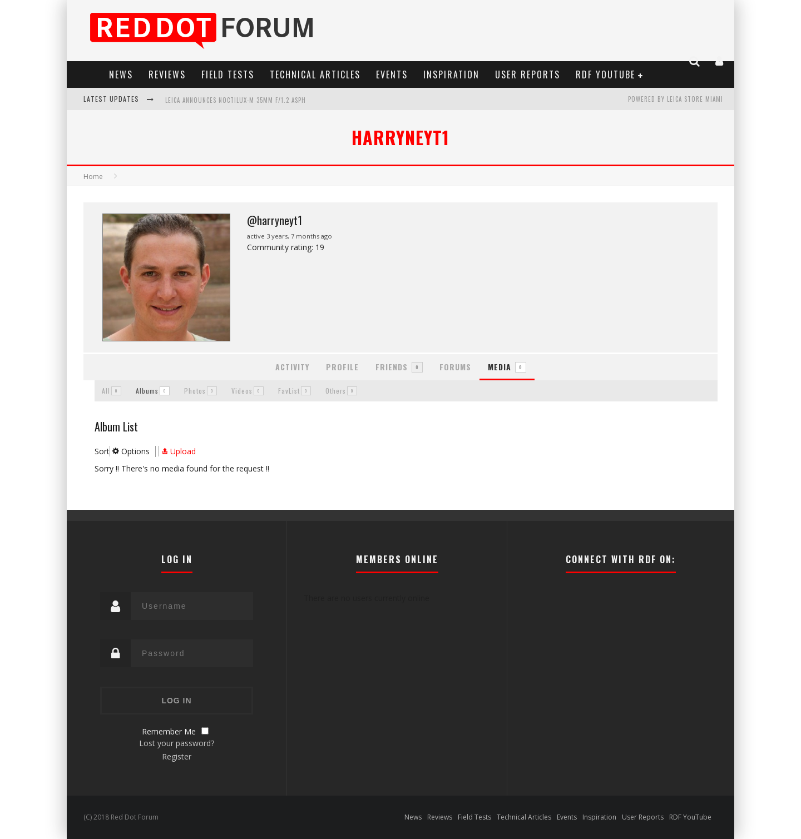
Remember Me (169, 731)
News (121, 74)
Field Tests (227, 74)
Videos (247, 390)
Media (507, 367)
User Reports (527, 74)
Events (392, 74)
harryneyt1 (400, 137)
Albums (153, 390)
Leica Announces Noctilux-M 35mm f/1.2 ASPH (235, 100)
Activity (292, 367)
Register (176, 756)
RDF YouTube (605, 74)
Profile (342, 367)
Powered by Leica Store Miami (675, 99)
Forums (455, 367)
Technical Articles (315, 74)
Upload (177, 451)
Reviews (167, 74)
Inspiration (451, 74)
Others (341, 390)
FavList (294, 390)
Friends (399, 367)
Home (93, 176)
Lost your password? (176, 743)
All (111, 390)
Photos (200, 390)
